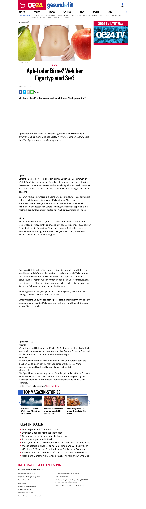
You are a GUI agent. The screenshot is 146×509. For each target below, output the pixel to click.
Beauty (37, 12)
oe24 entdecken (31, 424)
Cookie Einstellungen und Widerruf (29, 496)
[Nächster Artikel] (88, 403)
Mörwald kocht (97, 16)
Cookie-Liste (22, 483)
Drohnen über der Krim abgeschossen (41, 432)
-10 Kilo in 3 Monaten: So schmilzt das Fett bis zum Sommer (52, 449)
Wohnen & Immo (51, 16)
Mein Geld (86, 16)
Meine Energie (63, 16)
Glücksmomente (38, 16)
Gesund (22, 12)
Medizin (96, 12)
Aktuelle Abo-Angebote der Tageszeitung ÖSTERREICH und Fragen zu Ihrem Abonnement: (72, 481)
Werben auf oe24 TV (24, 489)
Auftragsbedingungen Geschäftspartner (31, 469)
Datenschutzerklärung (25, 480)
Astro (110, 12)
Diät (82, 12)
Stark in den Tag (76, 16)
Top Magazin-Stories (42, 392)
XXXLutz (107, 16)
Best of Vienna (63, 18)
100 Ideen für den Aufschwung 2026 (44, 18)
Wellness (67, 12)
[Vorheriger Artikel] (22, 403)
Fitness (52, 12)
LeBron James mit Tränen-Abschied (39, 429)
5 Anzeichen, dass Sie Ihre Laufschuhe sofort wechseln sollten (53, 452)
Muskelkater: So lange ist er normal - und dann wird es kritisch (54, 445)
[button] (21, 5)
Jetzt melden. (52, 386)
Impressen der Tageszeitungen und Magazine (69, 485)
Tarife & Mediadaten (61, 477)
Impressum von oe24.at (25, 493)
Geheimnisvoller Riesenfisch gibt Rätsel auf (44, 436)
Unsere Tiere (116, 16)
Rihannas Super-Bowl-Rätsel (36, 439)
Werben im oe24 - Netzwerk (27, 486)
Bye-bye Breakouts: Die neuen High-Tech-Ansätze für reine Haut (55, 442)
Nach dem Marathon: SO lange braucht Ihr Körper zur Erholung (54, 455)
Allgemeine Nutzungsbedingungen (29, 477)
